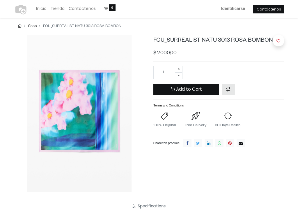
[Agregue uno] (178, 69)
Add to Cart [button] (186, 89)
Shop (32, 26)
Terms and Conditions (168, 106)
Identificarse (233, 8)
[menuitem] (41, 9)
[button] (228, 89)
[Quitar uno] (178, 76)
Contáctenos (269, 9)
